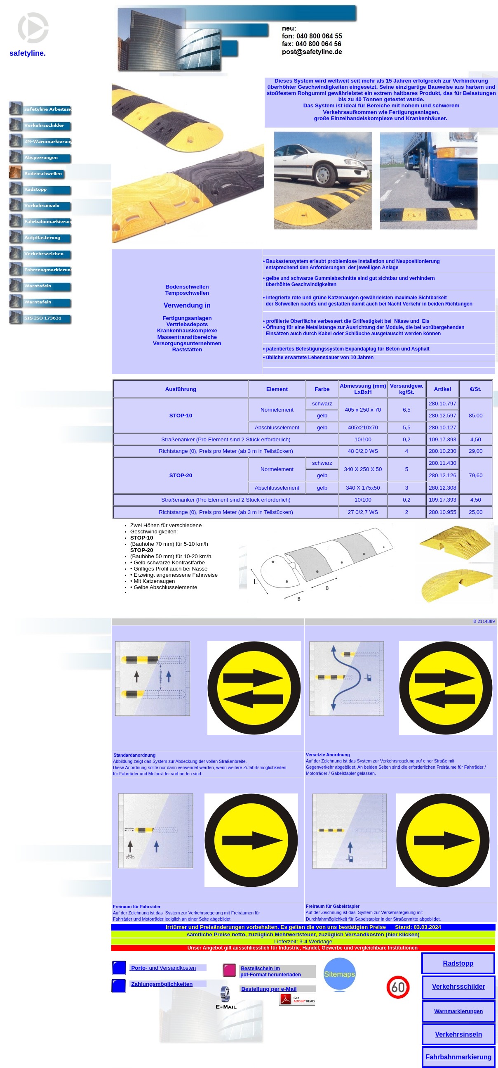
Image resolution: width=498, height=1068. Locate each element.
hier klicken (403, 934)
